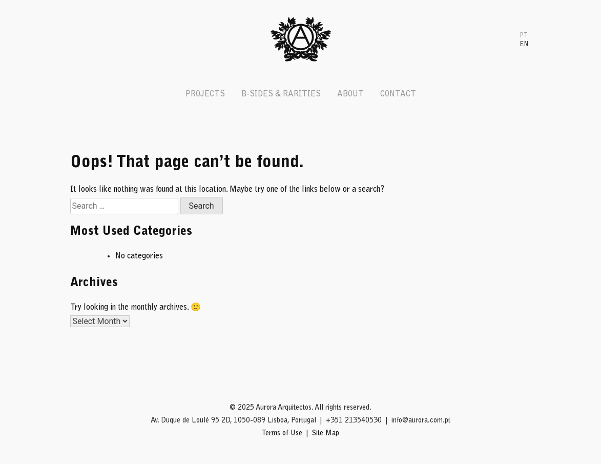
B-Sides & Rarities (281, 94)
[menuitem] (523, 35)
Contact (398, 94)
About (350, 94)
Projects (205, 94)
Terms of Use (282, 433)
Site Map (325, 433)
